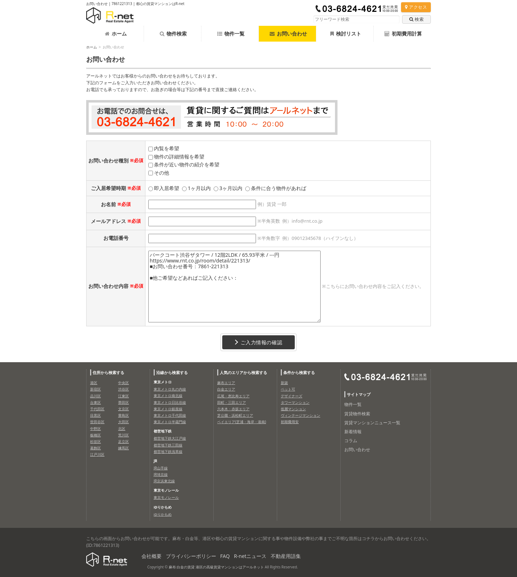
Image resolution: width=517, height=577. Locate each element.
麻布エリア (226, 382)
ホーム (116, 33)
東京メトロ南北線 (168, 395)
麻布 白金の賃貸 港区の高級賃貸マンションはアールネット (216, 566)
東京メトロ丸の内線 (170, 389)
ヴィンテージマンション (300, 415)
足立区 (123, 441)
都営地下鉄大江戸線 (170, 438)
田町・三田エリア (231, 402)
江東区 (123, 395)
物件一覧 (230, 33)
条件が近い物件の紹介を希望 (186, 164)
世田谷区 (97, 421)
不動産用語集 (286, 556)
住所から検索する (108, 372)
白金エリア (226, 389)
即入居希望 (166, 188)
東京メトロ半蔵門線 (170, 421)
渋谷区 (123, 389)
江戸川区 (97, 454)
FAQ (225, 556)
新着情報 (353, 432)
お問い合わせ (357, 449)
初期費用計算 (403, 33)
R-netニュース (250, 556)
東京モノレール (166, 497)
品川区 (95, 395)
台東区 (95, 402)
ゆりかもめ (163, 514)
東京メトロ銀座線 (168, 408)
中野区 (95, 428)
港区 (93, 382)
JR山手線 (161, 467)
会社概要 (151, 556)
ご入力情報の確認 (258, 342)
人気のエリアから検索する (243, 372)
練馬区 (123, 447)
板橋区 (95, 435)
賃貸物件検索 (357, 414)
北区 (121, 428)
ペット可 (288, 389)
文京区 (123, 408)
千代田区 (97, 408)
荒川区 (123, 435)
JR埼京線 (161, 474)
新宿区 (95, 389)
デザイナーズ (291, 395)
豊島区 (123, 415)
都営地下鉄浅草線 (168, 451)
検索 (416, 19)
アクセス (416, 7)
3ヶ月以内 (230, 188)
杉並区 (95, 441)
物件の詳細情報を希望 (179, 156)
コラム (350, 441)
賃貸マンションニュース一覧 (372, 423)
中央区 (123, 382)
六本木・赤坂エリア (233, 408)
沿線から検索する (172, 372)
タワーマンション (295, 402)
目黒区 (95, 415)
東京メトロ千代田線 (170, 415)
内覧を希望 (166, 148)
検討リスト (345, 33)
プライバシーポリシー (191, 556)
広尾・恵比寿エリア (233, 395)
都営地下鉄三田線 (168, 445)
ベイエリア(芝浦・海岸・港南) (241, 421)
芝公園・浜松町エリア (235, 415)
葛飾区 (95, 447)
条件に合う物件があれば (278, 188)
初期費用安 (290, 421)
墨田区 (123, 402)
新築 (284, 382)
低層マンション (293, 408)
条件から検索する (299, 372)
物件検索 (173, 33)
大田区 (123, 421)
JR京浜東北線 (164, 480)
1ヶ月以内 (199, 188)
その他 (161, 172)
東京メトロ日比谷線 (170, 402)
